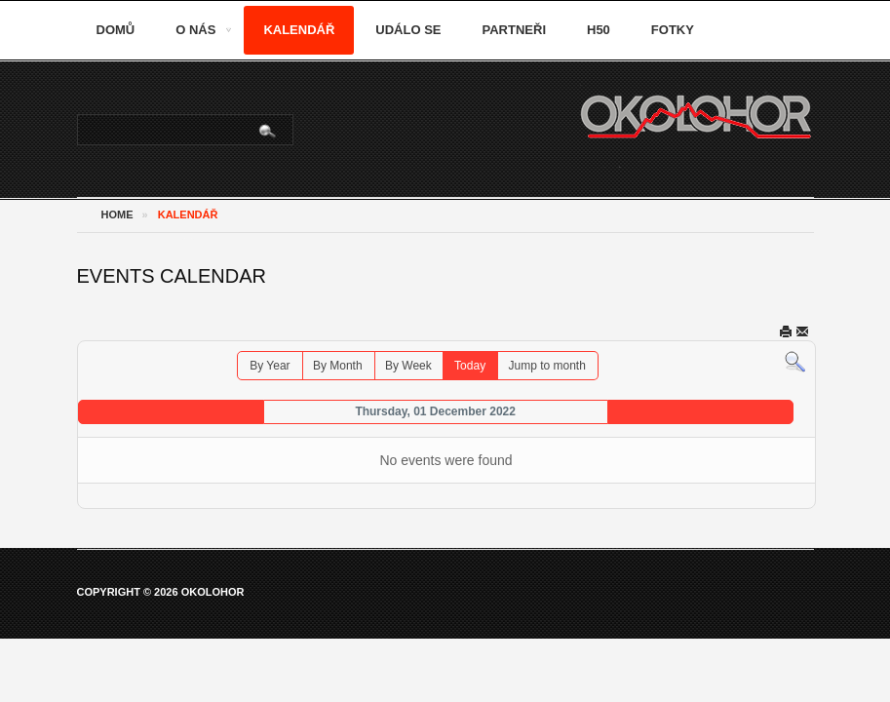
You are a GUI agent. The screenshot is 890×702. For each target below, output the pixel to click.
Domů (116, 29)
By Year (270, 365)
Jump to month (546, 365)
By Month (338, 365)
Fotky (672, 29)
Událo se (408, 29)
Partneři (514, 29)
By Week (408, 365)
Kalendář (298, 29)
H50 (598, 29)
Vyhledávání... (78, 115)
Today (469, 365)
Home (117, 214)
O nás (195, 29)
